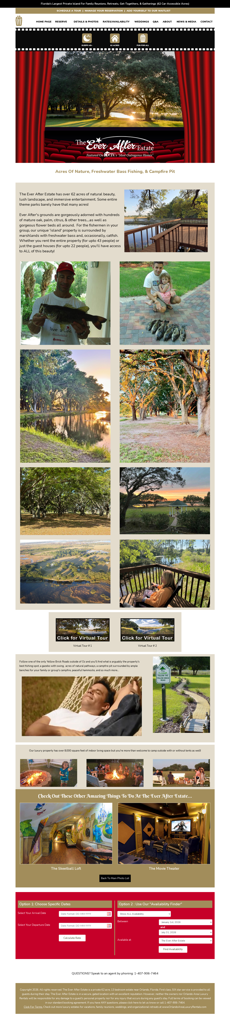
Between (122, 921)
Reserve (61, 21)
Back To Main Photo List (115, 878)
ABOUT (167, 21)
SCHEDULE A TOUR (69, 10)
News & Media (186, 21)
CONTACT (206, 21)
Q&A (155, 21)
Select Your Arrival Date (32, 913)
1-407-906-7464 (146, 973)
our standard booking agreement (67, 1002)
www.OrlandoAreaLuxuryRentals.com (184, 1007)
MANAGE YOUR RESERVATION (104, 10)
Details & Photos (86, 21)
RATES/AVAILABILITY (116, 21)
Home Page (43, 21)
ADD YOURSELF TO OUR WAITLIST (148, 10)
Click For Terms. (33, 1007)
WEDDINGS (141, 21)
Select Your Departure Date (34, 925)
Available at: (124, 940)
